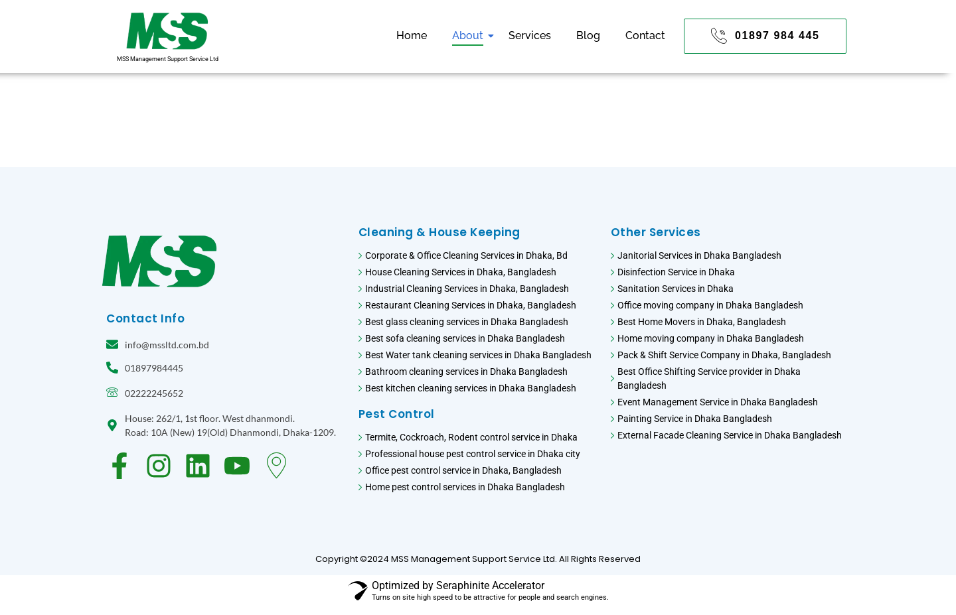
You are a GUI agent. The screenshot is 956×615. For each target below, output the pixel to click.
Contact (645, 35)
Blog (588, 35)
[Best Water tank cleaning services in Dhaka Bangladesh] (478, 356)
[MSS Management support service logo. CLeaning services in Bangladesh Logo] (167, 31)
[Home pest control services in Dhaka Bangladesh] (478, 488)
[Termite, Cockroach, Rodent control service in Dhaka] (478, 439)
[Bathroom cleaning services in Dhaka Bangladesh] (478, 373)
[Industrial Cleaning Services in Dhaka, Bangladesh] (478, 290)
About (470, 35)
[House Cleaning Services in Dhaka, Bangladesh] (478, 273)
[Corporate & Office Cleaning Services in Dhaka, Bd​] (478, 257)
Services (530, 35)
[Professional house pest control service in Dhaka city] (478, 455)
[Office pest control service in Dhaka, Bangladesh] (478, 472)
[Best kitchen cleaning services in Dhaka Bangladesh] (478, 389)
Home (411, 35)
